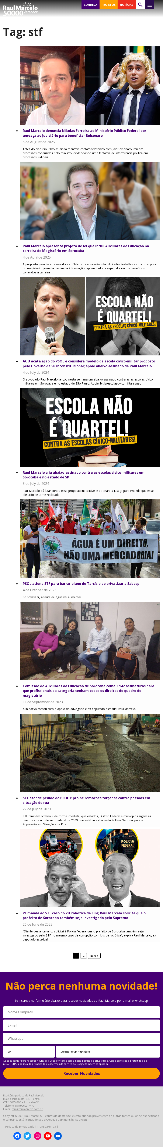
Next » (94, 955)
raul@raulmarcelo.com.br (27, 1109)
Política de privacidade (19, 1127)
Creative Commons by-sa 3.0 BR (66, 1119)
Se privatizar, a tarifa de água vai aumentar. (52, 597)
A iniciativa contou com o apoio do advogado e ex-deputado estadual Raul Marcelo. (79, 709)
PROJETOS (108, 5)
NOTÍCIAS (126, 5)
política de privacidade (95, 1060)
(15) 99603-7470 (24, 1105)
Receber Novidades (81, 1073)
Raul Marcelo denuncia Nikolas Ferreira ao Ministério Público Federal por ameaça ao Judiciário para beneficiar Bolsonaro (84, 133)
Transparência (46, 1127)
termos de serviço (61, 1063)
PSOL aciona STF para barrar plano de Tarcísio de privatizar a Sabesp (81, 583)
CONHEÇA (91, 5)
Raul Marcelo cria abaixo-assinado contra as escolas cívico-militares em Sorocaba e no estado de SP (84, 474)
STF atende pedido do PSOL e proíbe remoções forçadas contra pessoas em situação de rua (86, 800)
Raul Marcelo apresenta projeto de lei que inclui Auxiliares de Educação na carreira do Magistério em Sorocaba (86, 248)
